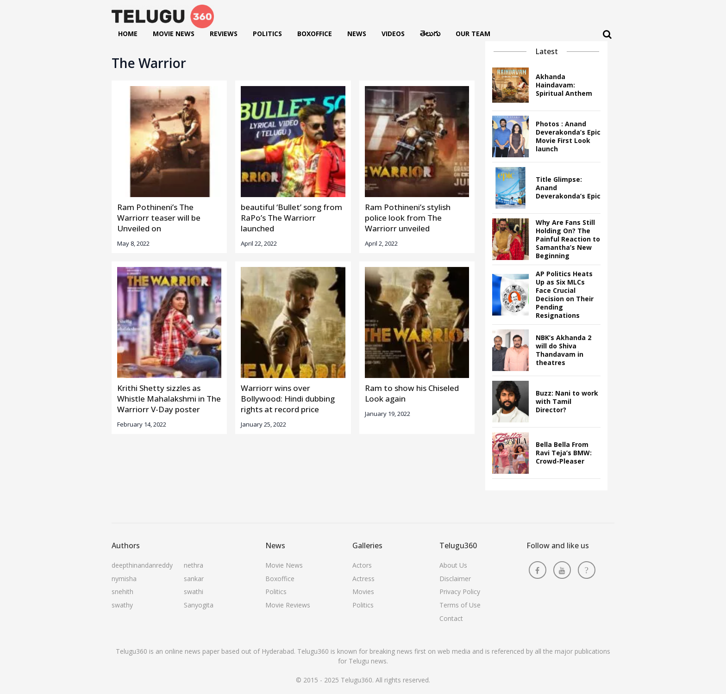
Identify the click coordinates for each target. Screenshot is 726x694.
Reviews (224, 33)
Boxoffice (314, 33)
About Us (453, 565)
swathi (193, 591)
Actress (363, 578)
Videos (393, 33)
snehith (122, 591)
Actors (362, 565)
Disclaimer (455, 578)
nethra (193, 565)
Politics (267, 33)
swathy (122, 605)
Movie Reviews (287, 605)
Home (128, 33)
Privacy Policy (459, 591)
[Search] (607, 34)
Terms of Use (460, 605)
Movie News (173, 33)
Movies (363, 591)
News (356, 33)
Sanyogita (198, 605)
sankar (194, 578)
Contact (451, 618)
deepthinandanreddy (142, 565)
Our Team (473, 33)
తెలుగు (430, 35)
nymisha (124, 578)
